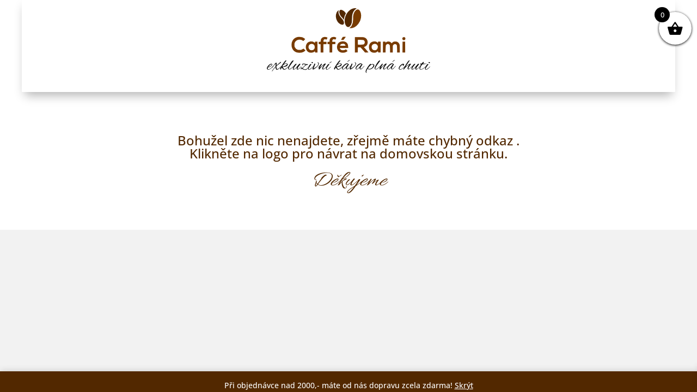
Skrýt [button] (464, 385)
